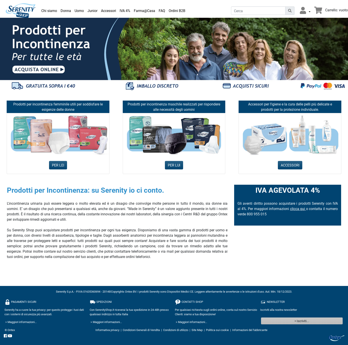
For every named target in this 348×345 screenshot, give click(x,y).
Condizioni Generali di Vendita (141, 330)
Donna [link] (66, 10)
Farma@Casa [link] (144, 10)
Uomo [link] (79, 10)
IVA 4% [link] (125, 10)
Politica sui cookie (217, 330)
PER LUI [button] (174, 165)
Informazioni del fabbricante (249, 330)
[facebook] (5, 336)
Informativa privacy (107, 330)
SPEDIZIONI (101, 302)
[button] (305, 10)
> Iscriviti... (302, 321)
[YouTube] (10, 336)
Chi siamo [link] (49, 10)
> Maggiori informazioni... (21, 322)
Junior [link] (92, 10)
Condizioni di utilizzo (175, 330)
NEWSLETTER (272, 302)
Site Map (197, 330)
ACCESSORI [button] (290, 165)
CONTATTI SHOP (189, 302)
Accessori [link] (108, 10)
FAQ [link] (162, 10)
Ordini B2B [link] (177, 10)
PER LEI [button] (58, 165)
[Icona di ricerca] (290, 10)
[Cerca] (258, 10)
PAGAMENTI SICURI (20, 302)
